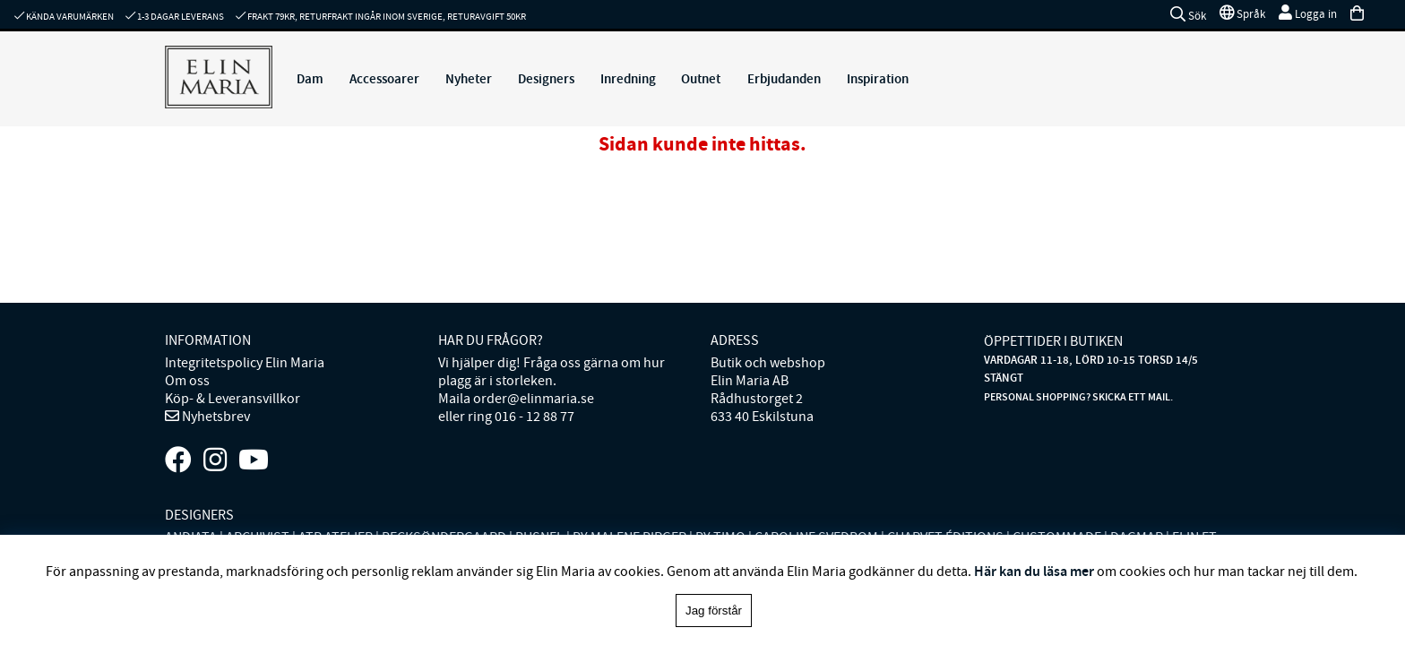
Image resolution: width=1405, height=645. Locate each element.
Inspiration (878, 79)
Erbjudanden (784, 79)
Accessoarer (384, 79)
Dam (310, 79)
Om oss (187, 381)
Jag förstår (713, 610)
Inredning (628, 79)
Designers (546, 79)
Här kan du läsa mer (1034, 571)
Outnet (700, 79)
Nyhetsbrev (214, 417)
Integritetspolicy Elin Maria (244, 363)
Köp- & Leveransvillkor (232, 399)
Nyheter (468, 79)
